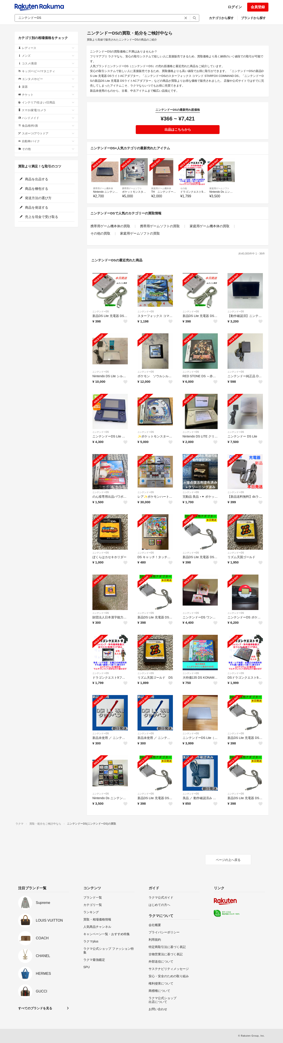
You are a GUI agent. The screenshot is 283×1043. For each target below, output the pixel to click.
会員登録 (258, 7)
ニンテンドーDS (100, 311)
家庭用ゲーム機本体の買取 (209, 226)
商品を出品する (33, 179)
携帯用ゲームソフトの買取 (160, 226)
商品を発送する (33, 207)
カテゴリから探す (221, 18)
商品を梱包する (33, 188)
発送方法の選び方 (35, 198)
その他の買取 (100, 233)
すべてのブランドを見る (35, 1008)
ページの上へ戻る (228, 860)
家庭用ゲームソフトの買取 (140, 233)
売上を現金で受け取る (38, 217)
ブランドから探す (253, 18)
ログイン (235, 7)
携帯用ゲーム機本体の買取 (110, 226)
